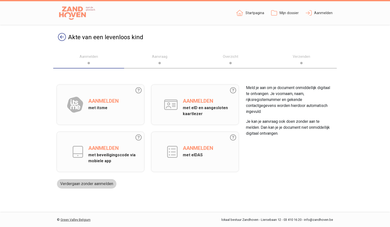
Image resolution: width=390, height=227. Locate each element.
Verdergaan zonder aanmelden (86, 183)
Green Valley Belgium (75, 220)
